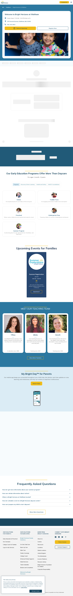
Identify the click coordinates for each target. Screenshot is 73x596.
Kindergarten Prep (54, 215)
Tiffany (13, 335)
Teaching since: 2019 (58, 351)
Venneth (57, 335)
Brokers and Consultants (26, 567)
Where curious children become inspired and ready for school (19, 217)
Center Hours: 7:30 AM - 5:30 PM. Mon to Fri (18, 18)
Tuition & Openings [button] (20, 28)
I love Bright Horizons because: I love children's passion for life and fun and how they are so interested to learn (13, 340)
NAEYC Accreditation (53, 184)
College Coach (24, 556)
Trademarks (61, 592)
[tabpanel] (36, 274)
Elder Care (23, 550)
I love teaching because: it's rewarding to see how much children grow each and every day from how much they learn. (35, 341)
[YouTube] (62, 537)
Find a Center (62, 542)
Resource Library (42, 562)
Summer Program (18, 231)
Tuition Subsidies (24, 564)
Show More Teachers (35, 358)
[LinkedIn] (59, 537)
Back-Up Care (24, 547)
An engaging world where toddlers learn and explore (54, 201)
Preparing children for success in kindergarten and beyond (54, 217)
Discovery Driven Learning (28, 184)
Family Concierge (24, 553)
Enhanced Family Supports (27, 559)
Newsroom (40, 544)
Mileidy (35, 335)
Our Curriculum (6, 541)
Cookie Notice (45, 592)
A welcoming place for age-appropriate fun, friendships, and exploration (19, 233)
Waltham (8, 7)
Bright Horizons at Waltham (19, 7)
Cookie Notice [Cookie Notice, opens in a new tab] (24, 587)
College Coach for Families (10, 544)
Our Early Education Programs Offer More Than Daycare (36, 173)
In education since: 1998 (13, 351)
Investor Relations (42, 559)
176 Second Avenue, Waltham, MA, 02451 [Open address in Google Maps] (19, 21)
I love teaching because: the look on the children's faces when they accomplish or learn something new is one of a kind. (58, 341)
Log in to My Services (8, 547)
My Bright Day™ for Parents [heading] (36, 373)
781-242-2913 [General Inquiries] (11, 24)
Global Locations (42, 550)
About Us (40, 539)
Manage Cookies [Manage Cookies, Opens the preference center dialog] (35, 591)
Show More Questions (36, 512)
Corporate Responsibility (44, 569)
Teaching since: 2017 (35, 351)
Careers (40, 541)
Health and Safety (41, 184)
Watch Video (36, 383)
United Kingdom (42, 553)
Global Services (24, 562)
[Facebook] (55, 537)
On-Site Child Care (25, 544)
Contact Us (64, 2)
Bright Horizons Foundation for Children (45, 565)
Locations (40, 547)
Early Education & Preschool (10, 539)
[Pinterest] (65, 537)
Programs (16, 184)
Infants (19, 200)
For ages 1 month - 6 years (36, 177)
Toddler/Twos (54, 200)
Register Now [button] (53, 28)
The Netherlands (42, 556)
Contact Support (62, 547)
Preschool (19, 215)
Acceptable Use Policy (53, 592)
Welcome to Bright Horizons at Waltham (22, 14)
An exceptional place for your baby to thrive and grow (19, 201)
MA (3, 7)
